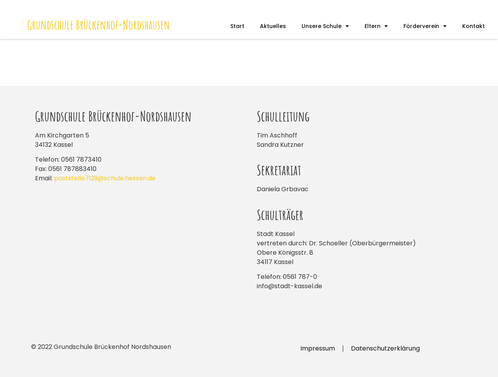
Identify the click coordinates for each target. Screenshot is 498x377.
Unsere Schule (325, 26)
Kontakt (473, 26)
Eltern (376, 26)
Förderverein (425, 26)
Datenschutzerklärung (385, 348)
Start (237, 26)
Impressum (317, 348)
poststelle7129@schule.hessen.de (105, 178)
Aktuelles (273, 26)
